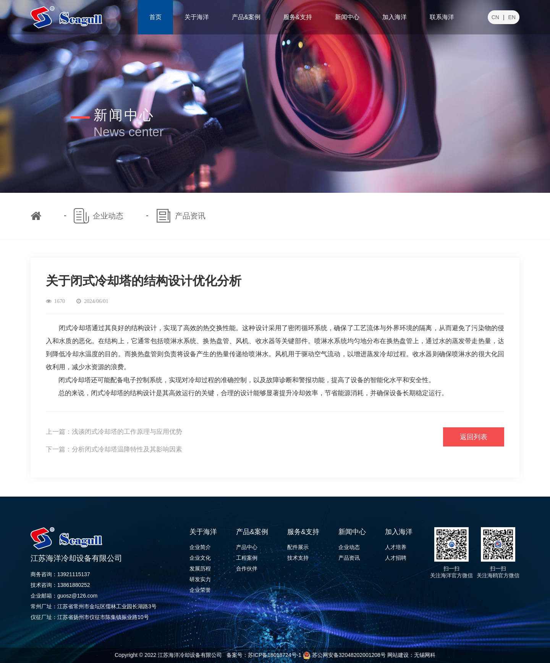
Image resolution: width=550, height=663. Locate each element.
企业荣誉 (200, 590)
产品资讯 (349, 558)
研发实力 (200, 579)
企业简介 (200, 547)
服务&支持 (297, 17)
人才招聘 (395, 558)
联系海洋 (442, 17)
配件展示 (298, 547)
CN (495, 17)
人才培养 (395, 547)
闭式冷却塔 (74, 380)
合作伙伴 (246, 568)
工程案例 (246, 558)
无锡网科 (424, 655)
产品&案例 (246, 17)
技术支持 (298, 558)
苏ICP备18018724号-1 (274, 655)
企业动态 (349, 547)
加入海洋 (394, 17)
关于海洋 (196, 17)
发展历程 (200, 568)
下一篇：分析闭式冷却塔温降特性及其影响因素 (114, 449)
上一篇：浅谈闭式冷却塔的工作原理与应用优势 (114, 431)
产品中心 (246, 547)
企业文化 (200, 558)
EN (512, 17)
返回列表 (473, 437)
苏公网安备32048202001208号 (344, 655)
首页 (155, 17)
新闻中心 (347, 17)
